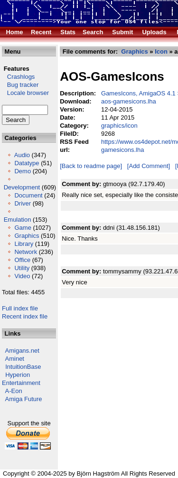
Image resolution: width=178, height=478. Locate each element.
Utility (21, 268)
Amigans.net (22, 350)
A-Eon (13, 390)
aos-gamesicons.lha (128, 101)
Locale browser (25, 92)
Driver (22, 203)
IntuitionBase (23, 366)
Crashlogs (18, 76)
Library (23, 243)
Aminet (14, 358)
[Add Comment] (148, 165)
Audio (22, 155)
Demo (22, 171)
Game (22, 227)
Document (28, 195)
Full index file (20, 308)
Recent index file (24, 316)
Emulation (17, 219)
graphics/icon (119, 125)
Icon (161, 51)
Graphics (26, 235)
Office (22, 259)
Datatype (26, 163)
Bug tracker (20, 84)
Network (25, 251)
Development (22, 187)
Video (22, 276)
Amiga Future (23, 399)
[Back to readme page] (91, 165)
